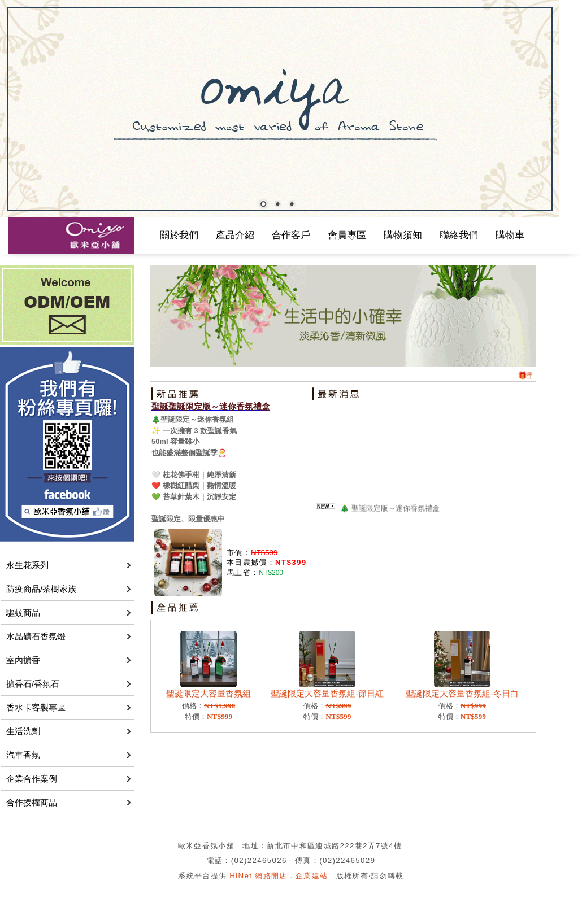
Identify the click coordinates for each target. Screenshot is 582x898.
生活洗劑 (23, 731)
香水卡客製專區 (36, 707)
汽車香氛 (23, 755)
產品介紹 (235, 235)
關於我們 (179, 235)
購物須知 (403, 235)
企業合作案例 (31, 778)
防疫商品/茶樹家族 (41, 589)
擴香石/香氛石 (32, 683)
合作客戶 (291, 235)
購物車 (510, 235)
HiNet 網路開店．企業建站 (278, 875)
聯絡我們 (459, 235)
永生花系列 (27, 565)
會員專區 (347, 235)
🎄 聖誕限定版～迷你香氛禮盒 (390, 509)
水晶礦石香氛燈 (36, 636)
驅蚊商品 (23, 612)
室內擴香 (23, 660)
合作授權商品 (31, 802)
